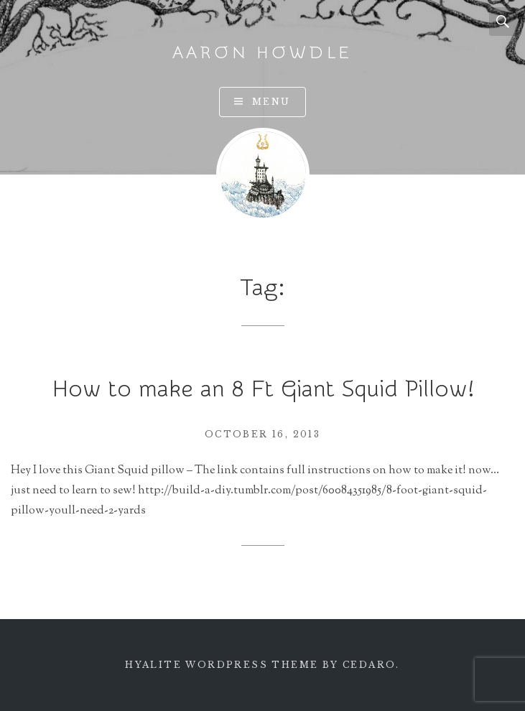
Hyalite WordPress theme (221, 664)
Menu (271, 101)
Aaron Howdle (262, 52)
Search (503, 21)
